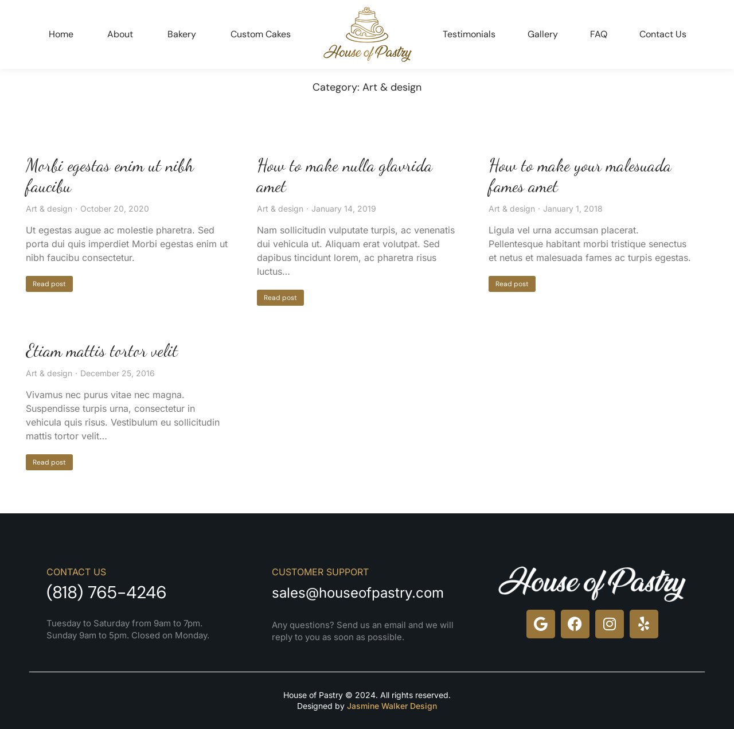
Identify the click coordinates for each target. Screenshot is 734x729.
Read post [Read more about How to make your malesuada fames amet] (512, 284)
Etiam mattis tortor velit (102, 350)
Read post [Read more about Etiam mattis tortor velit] (49, 462)
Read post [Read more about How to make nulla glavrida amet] (280, 297)
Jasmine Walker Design (392, 706)
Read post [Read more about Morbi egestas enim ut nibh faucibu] (49, 284)
